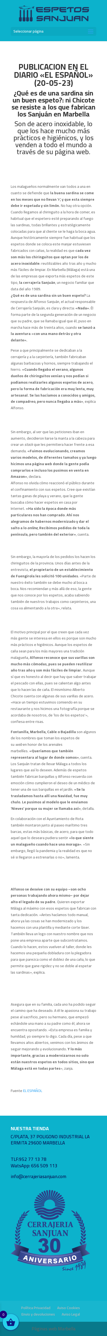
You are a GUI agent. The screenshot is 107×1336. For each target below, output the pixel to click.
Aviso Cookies (68, 1307)
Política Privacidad (35, 1307)
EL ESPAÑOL (32, 1090)
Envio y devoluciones (38, 1314)
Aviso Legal (71, 1314)
